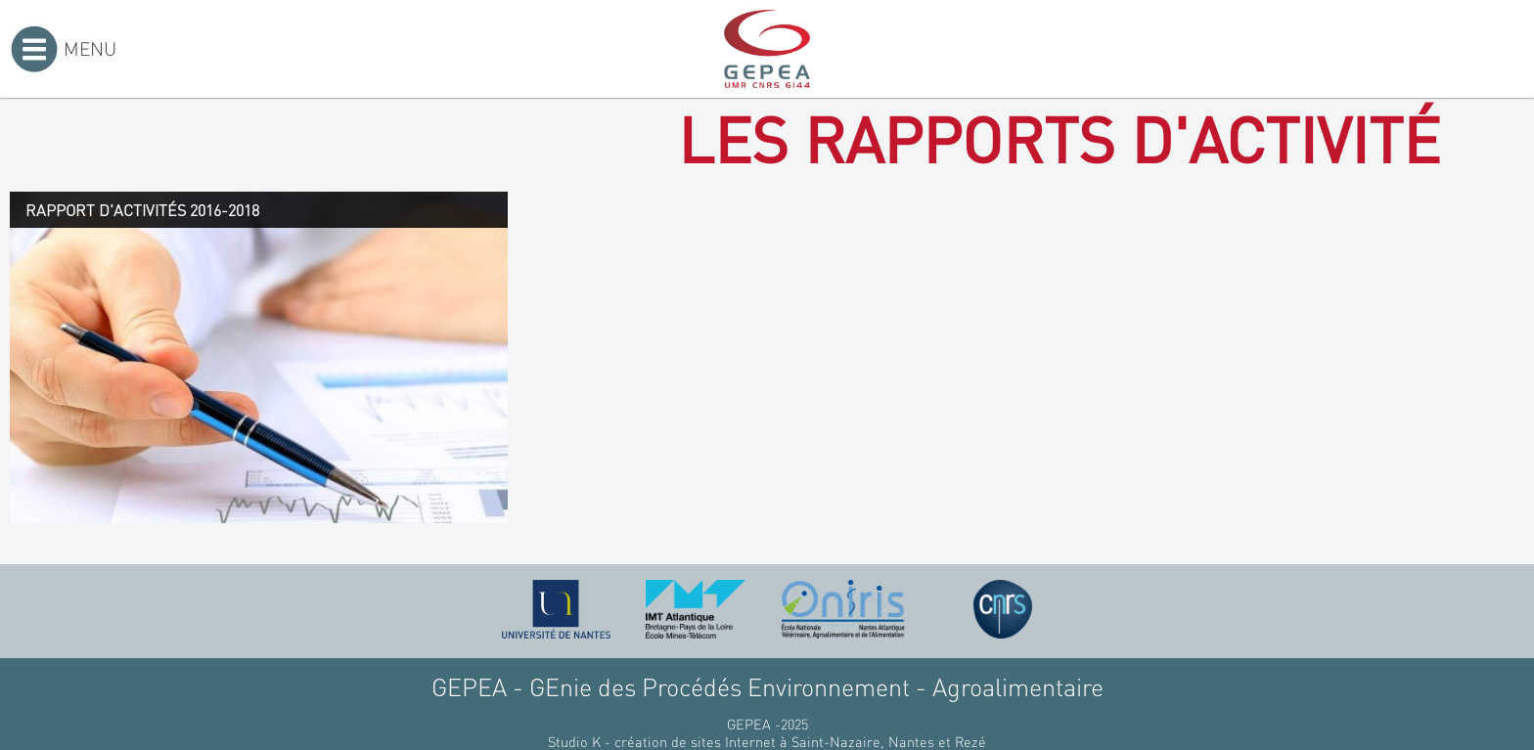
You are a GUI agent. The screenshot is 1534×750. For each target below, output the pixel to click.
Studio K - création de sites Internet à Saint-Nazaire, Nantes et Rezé (767, 741)
